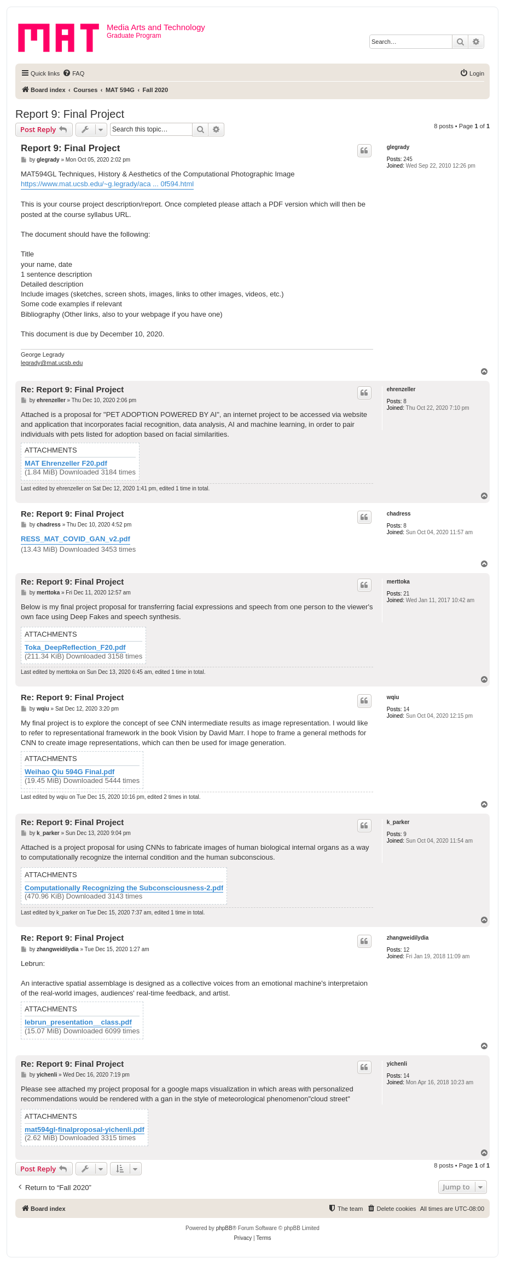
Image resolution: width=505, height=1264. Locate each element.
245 (408, 159)
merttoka (398, 582)
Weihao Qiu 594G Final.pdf (69, 772)
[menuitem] (73, 73)
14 (406, 709)
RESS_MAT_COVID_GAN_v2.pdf (75, 539)
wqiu (393, 697)
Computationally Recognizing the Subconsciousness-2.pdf (124, 888)
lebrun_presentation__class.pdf (78, 1022)
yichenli (397, 1064)
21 (406, 594)
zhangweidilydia (408, 938)
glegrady (398, 147)
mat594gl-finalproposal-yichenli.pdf (84, 1130)
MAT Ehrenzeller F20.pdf (66, 463)
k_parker (398, 822)
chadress (399, 514)
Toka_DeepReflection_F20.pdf (75, 647)
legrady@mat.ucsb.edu (52, 362)
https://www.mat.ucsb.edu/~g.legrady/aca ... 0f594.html (107, 184)
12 (406, 950)
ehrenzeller (401, 389)
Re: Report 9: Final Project (72, 389)
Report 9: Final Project (69, 114)
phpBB (224, 1228)
